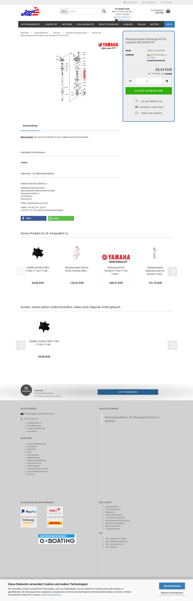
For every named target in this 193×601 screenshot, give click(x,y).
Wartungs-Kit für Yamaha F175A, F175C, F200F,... (116, 270)
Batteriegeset (32, 466)
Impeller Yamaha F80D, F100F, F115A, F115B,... (38, 269)
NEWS (169, 24)
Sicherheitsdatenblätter (37, 471)
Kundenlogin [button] (149, 2)
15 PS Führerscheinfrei (115, 518)
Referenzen (110, 512)
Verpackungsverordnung (38, 469)
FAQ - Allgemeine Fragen (116, 538)
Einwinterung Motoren (115, 523)
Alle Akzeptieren (172, 586)
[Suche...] (64, 11)
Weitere (154, 24)
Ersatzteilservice (108, 24)
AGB (29, 452)
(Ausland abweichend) (156, 61)
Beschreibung (30, 125)
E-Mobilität (51, 24)
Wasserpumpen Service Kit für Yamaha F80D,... (76, 269)
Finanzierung (33, 455)
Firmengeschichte (113, 509)
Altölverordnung (34, 463)
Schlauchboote (85, 24)
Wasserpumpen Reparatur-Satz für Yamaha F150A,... (155, 270)
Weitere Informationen (172, 592)
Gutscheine (32, 446)
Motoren (67, 24)
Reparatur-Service (113, 526)
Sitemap (30, 474)
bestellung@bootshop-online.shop (39, 414)
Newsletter (31, 449)
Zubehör (127, 24)
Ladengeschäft (111, 507)
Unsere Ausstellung (113, 515)
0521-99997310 (124, 17)
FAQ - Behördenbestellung (116, 541)
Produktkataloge (112, 529)
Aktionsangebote (30, 24)
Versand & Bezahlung (36, 444)
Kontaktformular (34, 426)
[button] (130, 2)
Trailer (141, 24)
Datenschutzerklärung (51, 595)
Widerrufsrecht (33, 458)
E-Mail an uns (124, 20)
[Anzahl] (148, 81)
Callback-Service (34, 423)
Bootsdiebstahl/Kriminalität (117, 520)
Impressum (32, 431)
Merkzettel (166, 2)
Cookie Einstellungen (36, 428)
